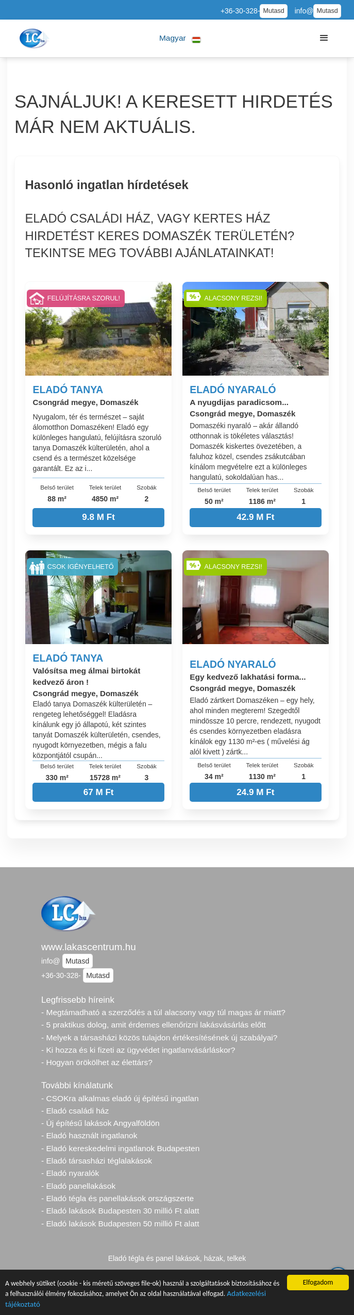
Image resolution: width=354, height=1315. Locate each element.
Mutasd (273, 10)
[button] (180, 38)
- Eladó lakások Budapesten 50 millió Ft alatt (120, 1223)
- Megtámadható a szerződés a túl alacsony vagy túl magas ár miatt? (163, 1012)
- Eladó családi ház (75, 1110)
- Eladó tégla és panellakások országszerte (117, 1198)
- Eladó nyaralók (70, 1173)
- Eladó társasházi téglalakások (96, 1160)
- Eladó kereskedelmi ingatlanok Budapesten (120, 1148)
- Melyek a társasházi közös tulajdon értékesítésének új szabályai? (159, 1037)
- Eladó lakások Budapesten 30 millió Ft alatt (120, 1210)
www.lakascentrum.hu (88, 946)
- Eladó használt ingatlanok (89, 1135)
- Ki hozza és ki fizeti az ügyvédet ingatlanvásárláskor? (138, 1050)
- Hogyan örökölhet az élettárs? (97, 1062)
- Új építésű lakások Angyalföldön (100, 1123)
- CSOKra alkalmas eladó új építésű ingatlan (120, 1098)
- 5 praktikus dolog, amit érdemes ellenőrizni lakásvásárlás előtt (153, 1024)
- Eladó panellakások (78, 1186)
